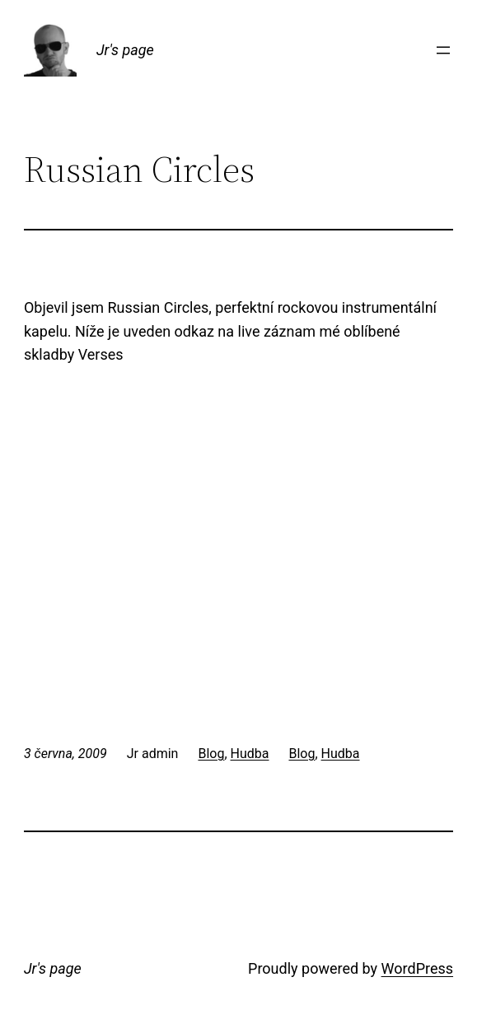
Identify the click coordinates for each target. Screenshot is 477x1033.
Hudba (250, 753)
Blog (211, 753)
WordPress (417, 968)
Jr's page (125, 49)
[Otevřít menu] (443, 50)
